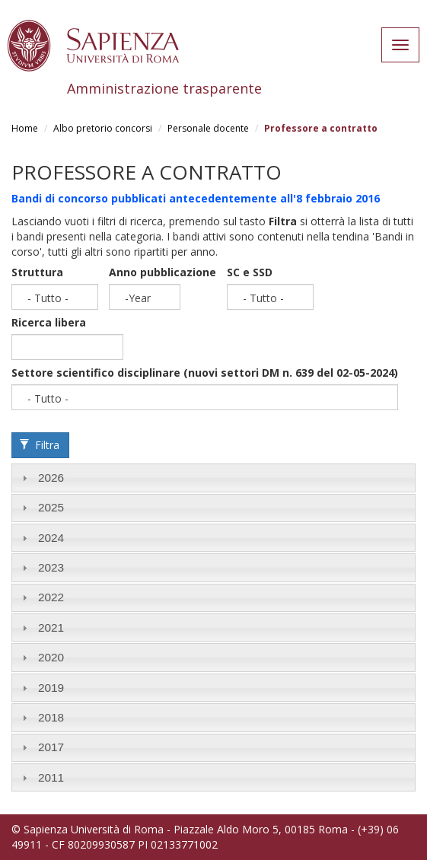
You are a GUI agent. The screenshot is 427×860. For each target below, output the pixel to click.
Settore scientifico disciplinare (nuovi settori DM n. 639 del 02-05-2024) (204, 372)
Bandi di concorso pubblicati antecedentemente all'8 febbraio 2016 (195, 198)
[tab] (213, 477)
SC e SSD (249, 272)
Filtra (39, 445)
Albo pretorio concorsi (102, 128)
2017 (51, 747)
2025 (51, 507)
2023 (51, 567)
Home (24, 128)
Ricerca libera (48, 322)
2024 (51, 537)
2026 (51, 477)
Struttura (37, 272)
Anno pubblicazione (162, 272)
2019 (51, 687)
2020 (51, 657)
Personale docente (208, 128)
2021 (51, 627)
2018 (51, 717)
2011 (51, 777)
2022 (51, 597)
